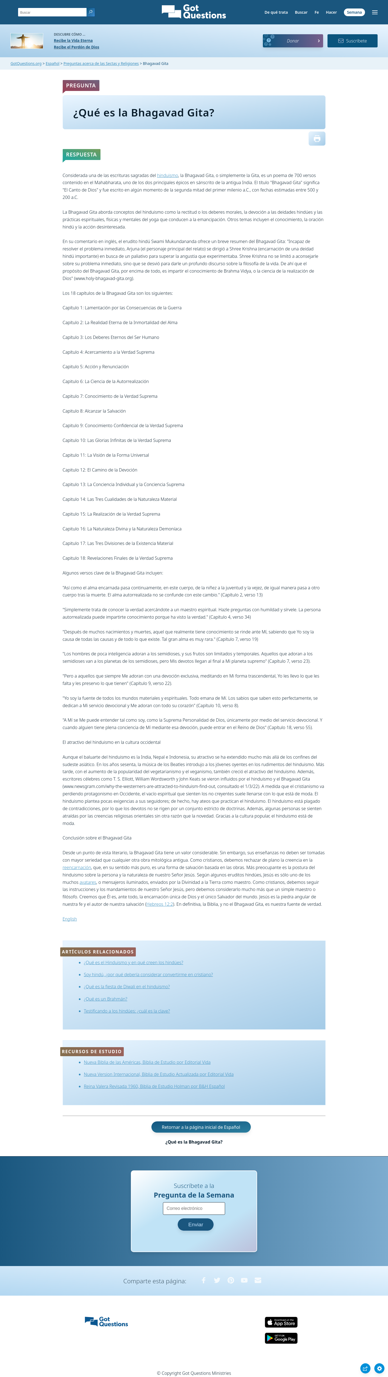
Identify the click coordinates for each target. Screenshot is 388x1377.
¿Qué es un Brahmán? (105, 999)
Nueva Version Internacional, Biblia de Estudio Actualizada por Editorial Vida (159, 1074)
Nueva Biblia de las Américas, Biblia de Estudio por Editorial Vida (147, 1062)
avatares (88, 882)
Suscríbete (352, 41)
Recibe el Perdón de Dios (76, 47)
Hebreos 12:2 (159, 904)
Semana (354, 12)
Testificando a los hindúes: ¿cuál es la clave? (127, 1011)
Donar (293, 41)
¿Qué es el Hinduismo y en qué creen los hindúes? (133, 962)
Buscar (301, 12)
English (70, 919)
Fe (317, 12)
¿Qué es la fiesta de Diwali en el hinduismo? (127, 987)
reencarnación (77, 867)
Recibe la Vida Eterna (73, 40)
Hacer (331, 12)
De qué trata (276, 12)
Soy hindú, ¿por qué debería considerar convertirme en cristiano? (148, 975)
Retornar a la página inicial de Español (201, 1127)
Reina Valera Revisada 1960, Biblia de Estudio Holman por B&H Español (154, 1086)
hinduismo (167, 175)
